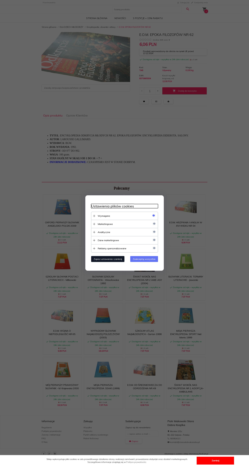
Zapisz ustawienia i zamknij (108, 259)
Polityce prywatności (136, 462)
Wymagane (104, 215)
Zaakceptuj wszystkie (144, 259)
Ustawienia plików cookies (112, 206)
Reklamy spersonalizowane (112, 248)
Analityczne (104, 232)
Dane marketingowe (108, 240)
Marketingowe (105, 224)
